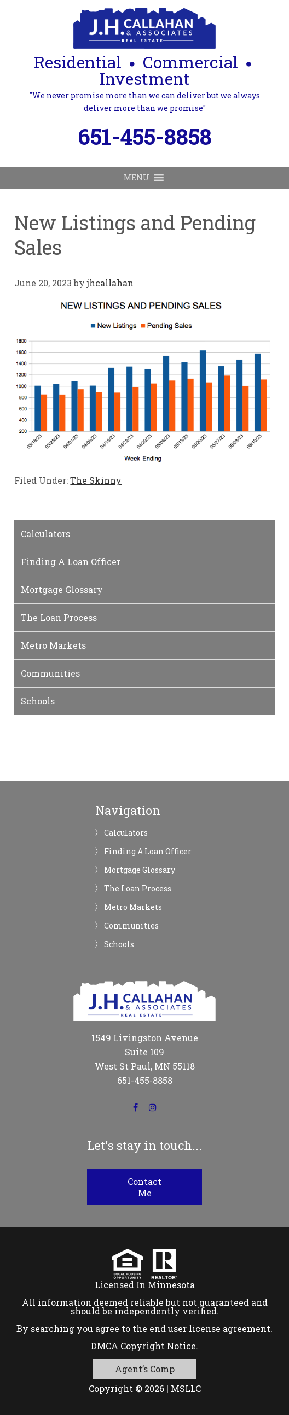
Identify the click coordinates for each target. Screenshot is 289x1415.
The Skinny (96, 480)
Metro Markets (53, 645)
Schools (38, 701)
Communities (50, 673)
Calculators (45, 533)
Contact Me (144, 1187)
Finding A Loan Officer (70, 561)
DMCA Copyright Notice (143, 1346)
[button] (136, 178)
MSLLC (186, 1388)
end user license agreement (209, 1328)
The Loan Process (59, 617)
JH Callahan (144, 28)
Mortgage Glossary (62, 589)
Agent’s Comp (145, 1369)
